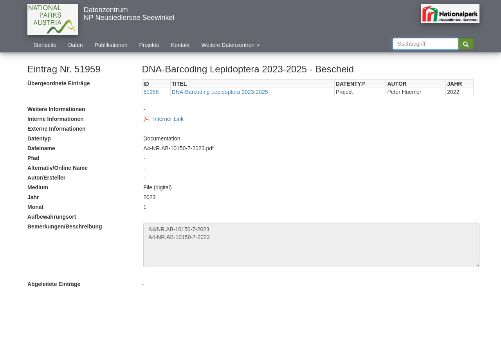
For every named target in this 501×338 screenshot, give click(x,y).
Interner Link (168, 119)
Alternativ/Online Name (57, 168)
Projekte (149, 45)
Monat (35, 207)
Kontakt (180, 45)
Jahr (33, 197)
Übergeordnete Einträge (58, 83)
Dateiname (41, 148)
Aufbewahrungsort (51, 217)
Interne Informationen (55, 119)
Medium (37, 187)
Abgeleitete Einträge (53, 284)
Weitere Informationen (56, 109)
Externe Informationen (56, 129)
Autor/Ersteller (46, 177)
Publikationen (111, 45)
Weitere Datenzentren (230, 45)
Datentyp (39, 138)
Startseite (44, 45)
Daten (75, 45)
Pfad (33, 158)
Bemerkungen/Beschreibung (64, 226)
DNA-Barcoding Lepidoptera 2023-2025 (220, 92)
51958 (151, 92)
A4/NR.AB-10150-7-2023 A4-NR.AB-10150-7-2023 (311, 245)
